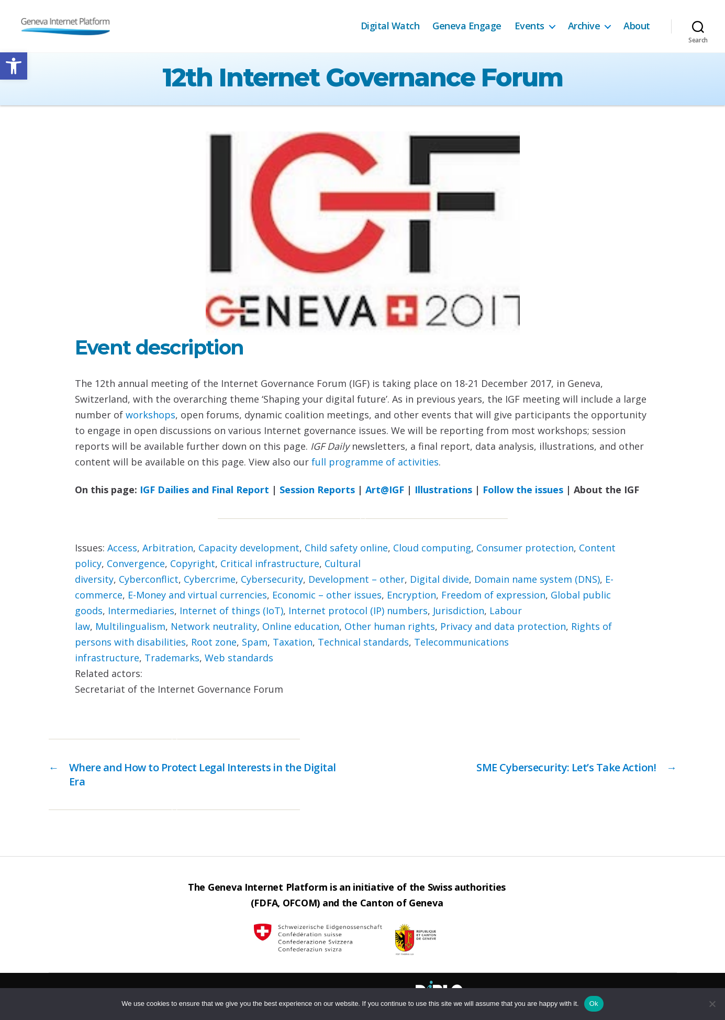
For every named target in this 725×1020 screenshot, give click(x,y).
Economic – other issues (327, 595)
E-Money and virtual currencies (197, 595)
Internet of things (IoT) (231, 610)
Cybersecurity (272, 579)
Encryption (411, 595)
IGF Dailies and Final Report (204, 489)
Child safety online (346, 547)
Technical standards (363, 642)
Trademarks (171, 657)
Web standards (239, 657)
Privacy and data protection (503, 626)
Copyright (192, 563)
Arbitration (167, 547)
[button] (13, 66)
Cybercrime (210, 579)
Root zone (214, 642)
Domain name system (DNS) (537, 579)
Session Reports (317, 489)
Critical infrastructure (269, 563)
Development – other (356, 579)
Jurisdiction (458, 610)
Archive (584, 26)
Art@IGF (384, 489)
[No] (712, 1004)
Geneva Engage (466, 26)
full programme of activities (375, 462)
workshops (150, 414)
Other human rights (389, 626)
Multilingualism (130, 626)
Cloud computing (432, 547)
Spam (254, 642)
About (636, 26)
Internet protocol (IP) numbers (358, 610)
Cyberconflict (149, 579)
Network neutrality (214, 626)
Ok (593, 1003)
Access (122, 547)
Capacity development (248, 547)
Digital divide (439, 579)
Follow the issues (523, 489)
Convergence (136, 563)
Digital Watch (390, 26)
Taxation (293, 642)
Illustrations (443, 489)
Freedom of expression (493, 595)
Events (529, 26)
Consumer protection (525, 547)
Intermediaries (141, 610)
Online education (300, 626)
